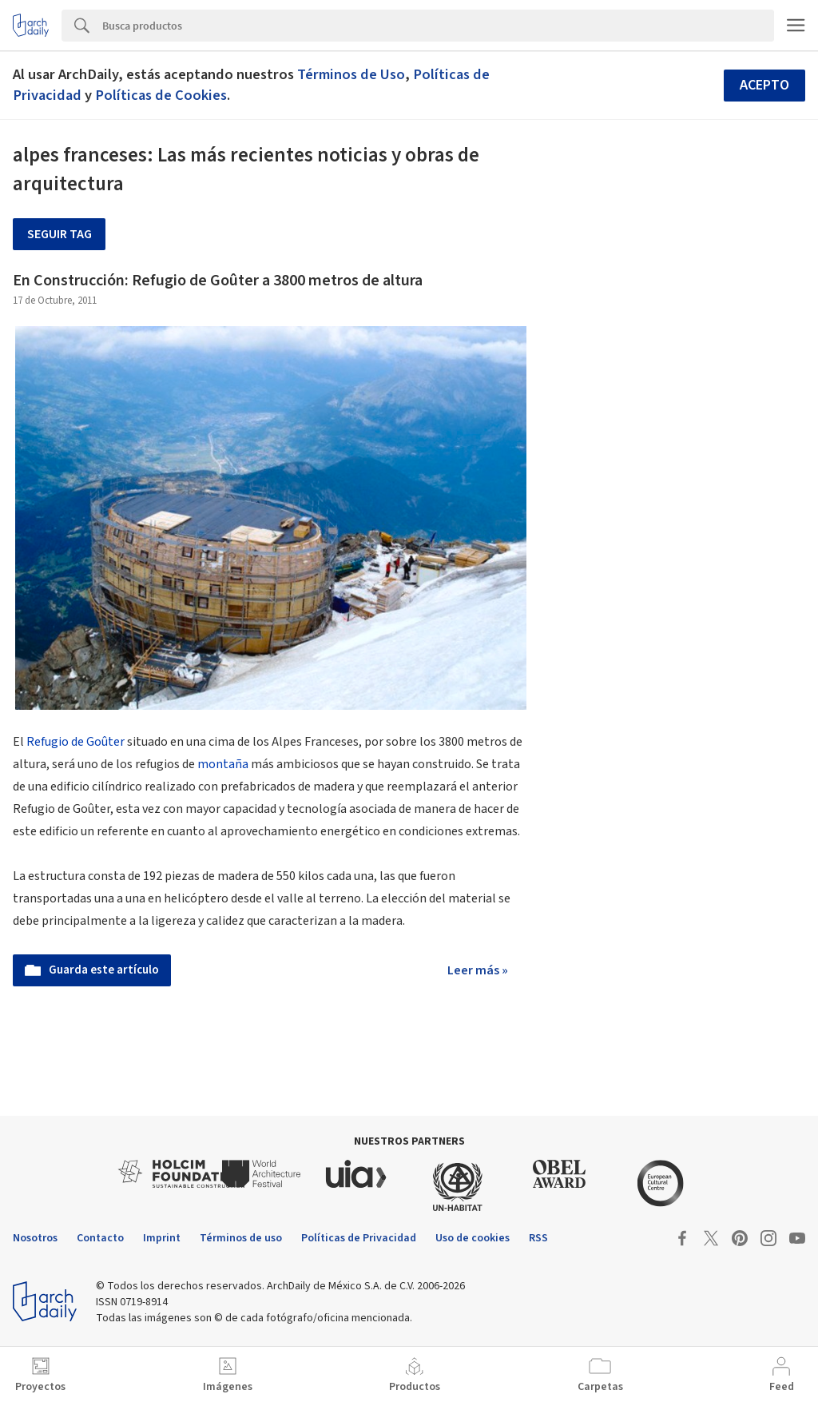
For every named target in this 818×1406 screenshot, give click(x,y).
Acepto (764, 85)
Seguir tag (59, 234)
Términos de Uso (351, 74)
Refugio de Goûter (75, 742)
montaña (222, 764)
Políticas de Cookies (161, 95)
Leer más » (477, 970)
